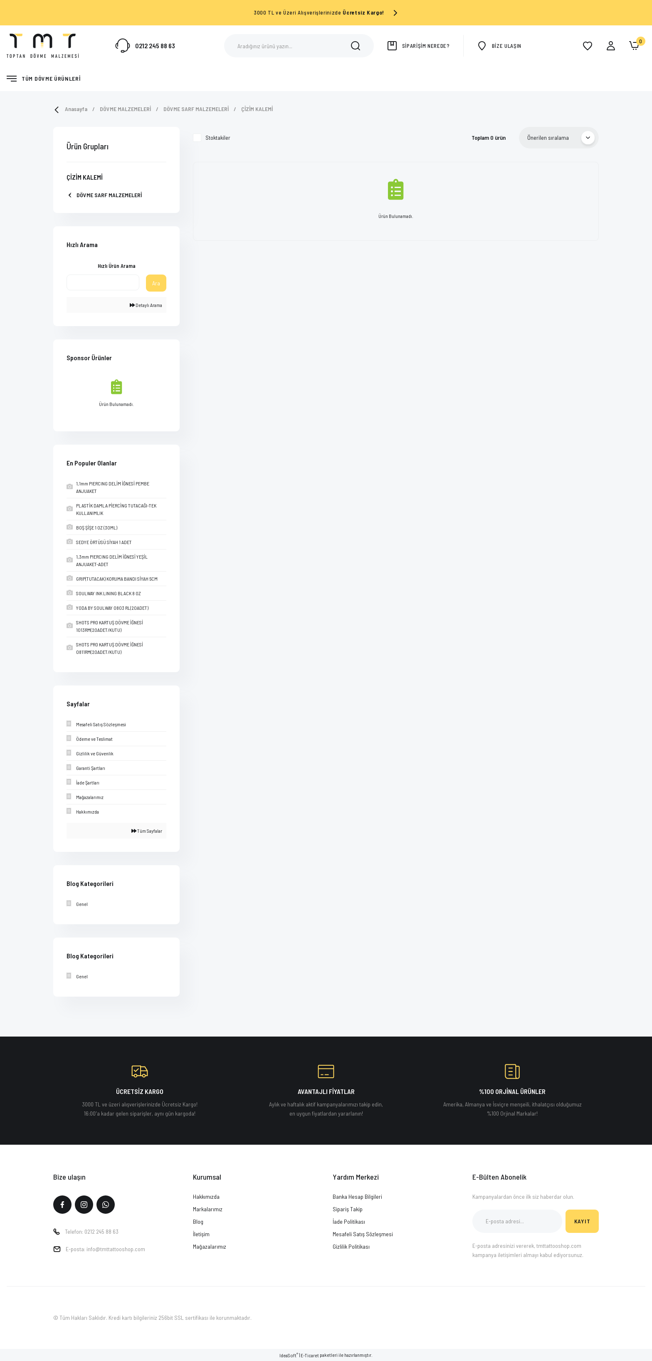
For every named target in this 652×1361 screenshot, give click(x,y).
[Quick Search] (103, 282)
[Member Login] (611, 46)
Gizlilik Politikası (351, 1246)
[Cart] (634, 46)
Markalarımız (207, 1209)
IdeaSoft (288, 1355)
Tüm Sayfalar (146, 831)
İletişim (201, 1233)
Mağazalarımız (209, 1246)
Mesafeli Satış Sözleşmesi (363, 1233)
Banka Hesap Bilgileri (357, 1196)
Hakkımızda (206, 1196)
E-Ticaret (310, 1355)
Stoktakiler (217, 137)
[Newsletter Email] (517, 1221)
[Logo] (43, 45)
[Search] (299, 45)
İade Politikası (349, 1221)
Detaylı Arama (146, 305)
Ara (156, 283)
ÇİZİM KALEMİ (257, 108)
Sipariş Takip (348, 1209)
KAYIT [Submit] (582, 1221)
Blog (198, 1221)
